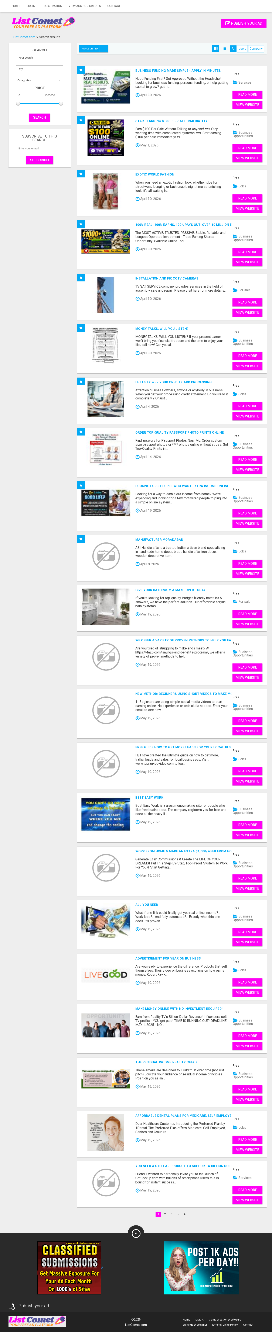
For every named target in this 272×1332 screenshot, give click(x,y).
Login (31, 6)
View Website (247, 105)
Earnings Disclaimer (195, 1324)
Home (16, 6)
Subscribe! (39, 160)
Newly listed (95, 48)
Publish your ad (243, 23)
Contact (113, 6)
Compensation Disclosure (225, 1319)
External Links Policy (225, 1324)
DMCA (200, 1319)
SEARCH (39, 117)
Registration (52, 6)
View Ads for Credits (85, 6)
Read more (247, 95)
